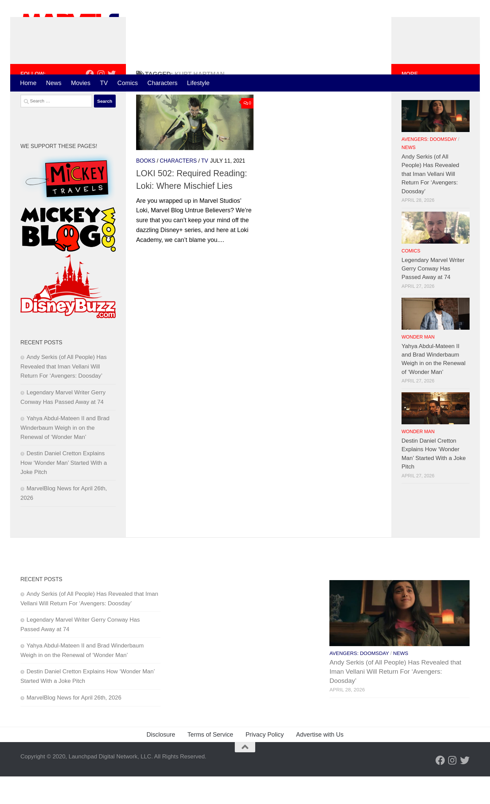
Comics (127, 83)
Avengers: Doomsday (429, 167)
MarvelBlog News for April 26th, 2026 (74, 725)
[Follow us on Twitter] (112, 101)
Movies (80, 83)
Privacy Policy (264, 762)
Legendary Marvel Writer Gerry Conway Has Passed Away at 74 (433, 296)
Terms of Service (210, 762)
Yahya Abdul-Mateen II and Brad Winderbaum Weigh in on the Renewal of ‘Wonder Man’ (65, 455)
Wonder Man (418, 364)
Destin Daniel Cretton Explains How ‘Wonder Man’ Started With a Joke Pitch (63, 490)
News (53, 83)
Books (145, 188)
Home (28, 83)
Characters (162, 83)
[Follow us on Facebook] (90, 101)
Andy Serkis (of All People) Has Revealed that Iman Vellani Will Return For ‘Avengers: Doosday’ (63, 394)
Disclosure (160, 762)
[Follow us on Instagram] (101, 101)
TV (104, 83)
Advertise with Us (320, 762)
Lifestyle (198, 83)
